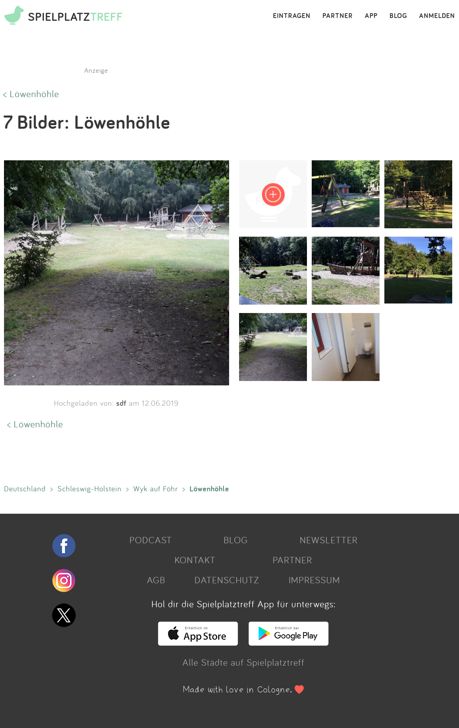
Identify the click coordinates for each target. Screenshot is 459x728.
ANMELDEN (437, 16)
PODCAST (150, 540)
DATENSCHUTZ (226, 580)
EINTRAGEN (292, 16)
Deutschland (25, 488)
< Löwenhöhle (31, 94)
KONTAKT (195, 560)
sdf (121, 403)
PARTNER (337, 16)
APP (371, 16)
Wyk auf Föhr (155, 488)
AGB (156, 580)
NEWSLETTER (329, 540)
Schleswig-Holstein (89, 488)
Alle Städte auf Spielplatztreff (243, 662)
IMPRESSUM (314, 580)
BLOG (398, 16)
